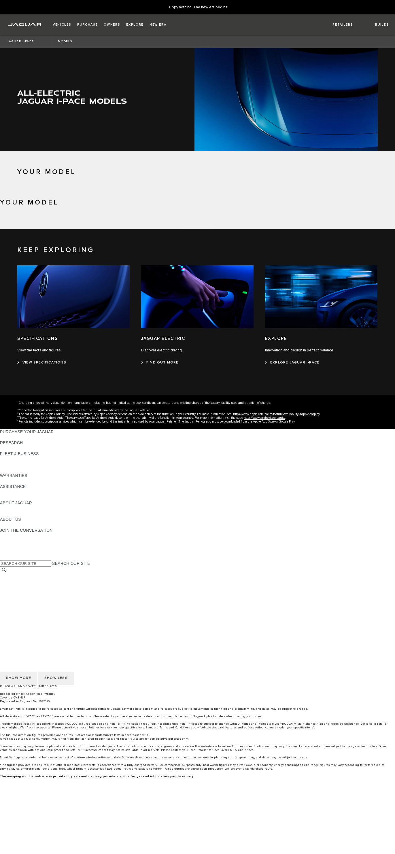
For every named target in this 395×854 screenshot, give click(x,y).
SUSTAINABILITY (16, 524)
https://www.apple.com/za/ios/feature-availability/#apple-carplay (276, 414)
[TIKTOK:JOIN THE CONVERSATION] (9, 541)
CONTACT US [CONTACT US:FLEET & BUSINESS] (13, 470)
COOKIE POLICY (16, 614)
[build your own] (197, 828)
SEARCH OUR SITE (71, 563)
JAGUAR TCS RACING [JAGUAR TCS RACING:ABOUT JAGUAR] (21, 508)
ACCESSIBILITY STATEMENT (28, 608)
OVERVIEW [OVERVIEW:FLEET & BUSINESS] (11, 459)
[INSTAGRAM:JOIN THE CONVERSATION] (14, 535)
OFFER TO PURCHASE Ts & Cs (30, 592)
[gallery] (197, 839)
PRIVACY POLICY (17, 619)
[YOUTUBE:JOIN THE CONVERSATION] (12, 546)
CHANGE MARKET (18, 575)
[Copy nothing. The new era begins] (198, 7)
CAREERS (10, 581)
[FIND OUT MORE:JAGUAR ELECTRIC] (160, 362)
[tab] (197, 220)
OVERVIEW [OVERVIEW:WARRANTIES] (11, 481)
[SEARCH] (4, 570)
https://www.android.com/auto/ (264, 417)
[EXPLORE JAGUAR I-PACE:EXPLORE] (292, 362)
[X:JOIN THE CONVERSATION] (4, 557)
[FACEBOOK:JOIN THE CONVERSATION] (13, 552)
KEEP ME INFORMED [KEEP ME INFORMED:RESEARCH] (20, 448)
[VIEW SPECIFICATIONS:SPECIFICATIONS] (41, 362)
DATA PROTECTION (19, 597)
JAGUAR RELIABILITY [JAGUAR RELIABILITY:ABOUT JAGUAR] (21, 514)
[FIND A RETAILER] (338, 25)
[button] (62, 24)
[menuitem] (197, 800)
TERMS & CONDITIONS (23, 586)
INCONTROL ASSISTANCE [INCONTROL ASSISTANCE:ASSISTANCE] (25, 497)
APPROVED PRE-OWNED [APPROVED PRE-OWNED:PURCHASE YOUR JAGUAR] (25, 437)
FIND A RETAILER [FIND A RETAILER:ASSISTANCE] (17, 492)
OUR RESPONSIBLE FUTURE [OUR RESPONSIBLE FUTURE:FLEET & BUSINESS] (28, 464)
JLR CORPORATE (17, 603)
